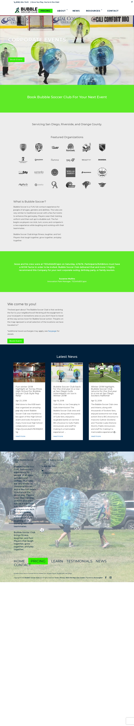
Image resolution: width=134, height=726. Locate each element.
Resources (93, 11)
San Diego (68, 573)
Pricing (45, 11)
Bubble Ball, (61, 573)
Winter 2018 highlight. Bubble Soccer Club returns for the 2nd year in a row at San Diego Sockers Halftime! (104, 391)
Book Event (16, 59)
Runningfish (98, 578)
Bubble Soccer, (52, 573)
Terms (56, 578)
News (76, 11)
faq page (52, 331)
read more (20, 436)
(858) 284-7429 (49, 466)
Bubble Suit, (43, 573)
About (61, 11)
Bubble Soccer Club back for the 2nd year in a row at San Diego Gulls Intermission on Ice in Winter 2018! (67, 391)
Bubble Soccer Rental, (21, 573)
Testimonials (79, 561)
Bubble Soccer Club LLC (33, 578)
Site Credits (81, 578)
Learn (57, 561)
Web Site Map (71, 578)
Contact (113, 11)
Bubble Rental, (33, 573)
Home (19, 561)
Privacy (62, 578)
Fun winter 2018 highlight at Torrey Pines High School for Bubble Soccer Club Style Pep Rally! (29, 391)
